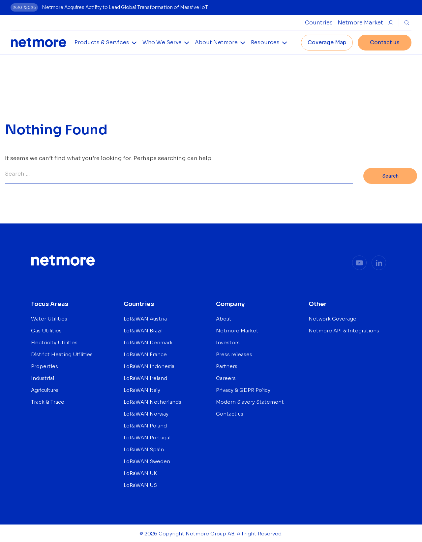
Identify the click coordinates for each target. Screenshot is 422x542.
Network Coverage (332, 318)
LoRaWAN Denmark (148, 341)
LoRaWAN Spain (144, 448)
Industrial (42, 377)
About (223, 318)
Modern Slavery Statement (250, 401)
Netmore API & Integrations (344, 329)
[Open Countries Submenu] (319, 22)
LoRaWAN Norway (146, 413)
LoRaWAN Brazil (143, 329)
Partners (226, 365)
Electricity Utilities (54, 341)
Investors (228, 341)
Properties (44, 365)
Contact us (385, 42)
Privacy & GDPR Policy (243, 389)
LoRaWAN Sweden (147, 460)
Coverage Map (327, 42)
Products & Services (102, 42)
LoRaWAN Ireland (145, 377)
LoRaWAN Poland (145, 425)
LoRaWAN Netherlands (152, 401)
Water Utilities (49, 318)
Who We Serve (162, 42)
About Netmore (216, 42)
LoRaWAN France (145, 353)
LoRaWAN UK (140, 472)
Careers (226, 377)
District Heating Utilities (62, 353)
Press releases (234, 353)
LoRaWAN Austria (145, 318)
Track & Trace (47, 401)
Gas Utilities (46, 329)
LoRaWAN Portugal (147, 436)
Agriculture (44, 389)
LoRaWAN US (140, 484)
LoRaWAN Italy (142, 389)
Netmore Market (360, 22)
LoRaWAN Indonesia (149, 365)
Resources (265, 42)
